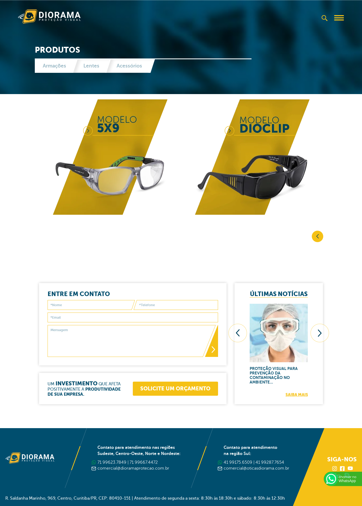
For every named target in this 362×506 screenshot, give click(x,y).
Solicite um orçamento (173, 391)
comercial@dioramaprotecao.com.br (133, 468)
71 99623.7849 (111, 462)
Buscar (324, 18)
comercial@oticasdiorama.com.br (256, 468)
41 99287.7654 (269, 462)
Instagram (335, 468)
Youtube (350, 468)
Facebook (342, 468)
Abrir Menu (339, 17)
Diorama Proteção (49, 16)
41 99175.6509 (238, 462)
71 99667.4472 (144, 462)
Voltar (317, 236)
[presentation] (240, 335)
